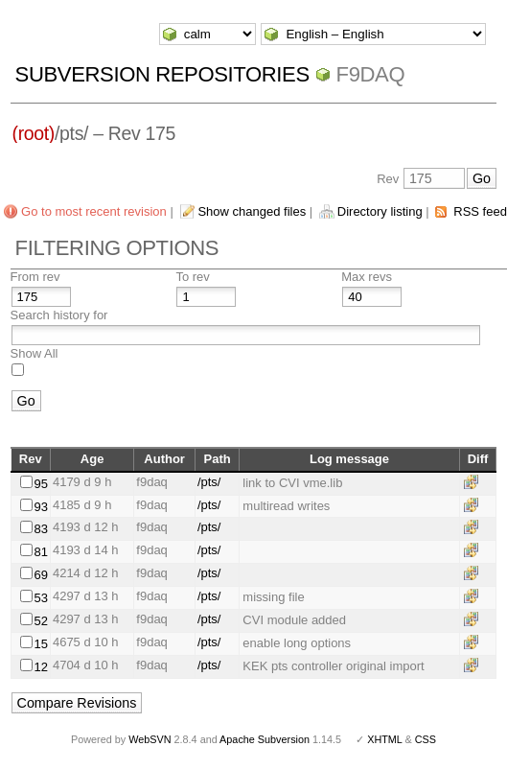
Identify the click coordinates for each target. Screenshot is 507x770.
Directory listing (380, 211)
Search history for (59, 315)
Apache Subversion (264, 739)
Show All (34, 353)
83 (40, 529)
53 (40, 598)
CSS (425, 739)
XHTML (384, 739)
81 (40, 552)
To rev (192, 276)
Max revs (366, 276)
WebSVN (149, 739)
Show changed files (251, 211)
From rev (35, 276)
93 (40, 507)
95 (40, 484)
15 (40, 644)
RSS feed (480, 211)
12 (40, 667)
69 (40, 575)
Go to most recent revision (94, 211)
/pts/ (209, 482)
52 (40, 621)
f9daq (370, 74)
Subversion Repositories (162, 74)
